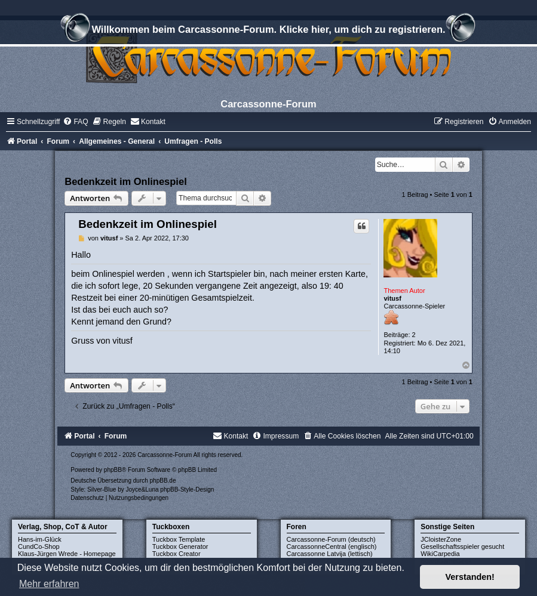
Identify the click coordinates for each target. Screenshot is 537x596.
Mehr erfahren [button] (49, 584)
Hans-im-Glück (40, 539)
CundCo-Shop (39, 546)
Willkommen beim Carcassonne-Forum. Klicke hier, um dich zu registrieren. (268, 31)
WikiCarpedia (440, 553)
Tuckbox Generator (180, 546)
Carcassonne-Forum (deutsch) (331, 539)
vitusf (392, 298)
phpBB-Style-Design (187, 489)
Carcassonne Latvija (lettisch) (330, 553)
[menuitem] (75, 122)
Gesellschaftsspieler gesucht (462, 546)
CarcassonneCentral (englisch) (332, 546)
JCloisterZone (441, 539)
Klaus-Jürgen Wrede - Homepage (67, 553)
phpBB (113, 470)
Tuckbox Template (178, 539)
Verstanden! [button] (470, 577)
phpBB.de (163, 480)
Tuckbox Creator (176, 553)
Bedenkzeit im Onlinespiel (125, 181)
